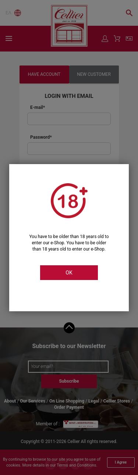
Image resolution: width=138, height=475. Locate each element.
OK (69, 273)
